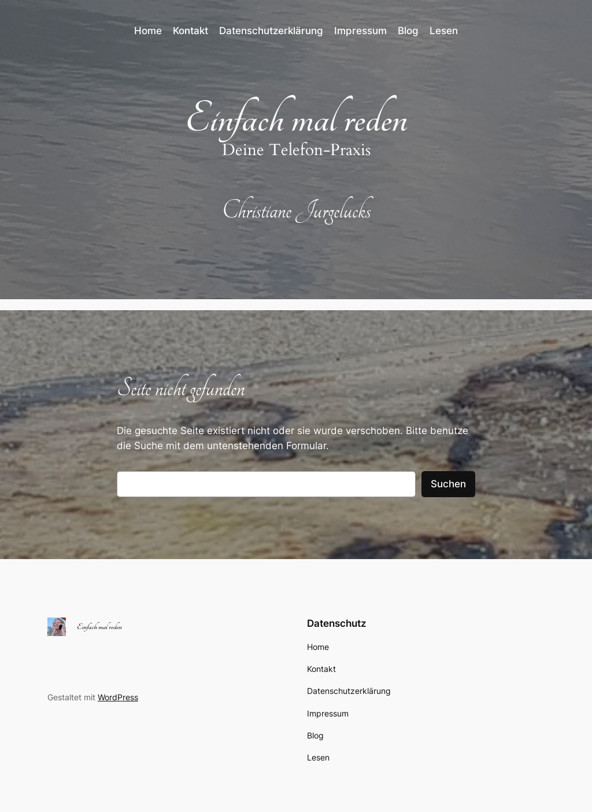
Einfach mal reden (296, 118)
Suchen (448, 484)
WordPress (118, 697)
